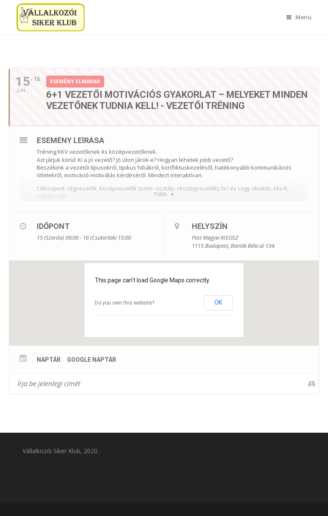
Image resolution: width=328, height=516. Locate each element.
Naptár (49, 359)
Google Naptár (91, 359)
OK (218, 302)
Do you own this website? (124, 303)
